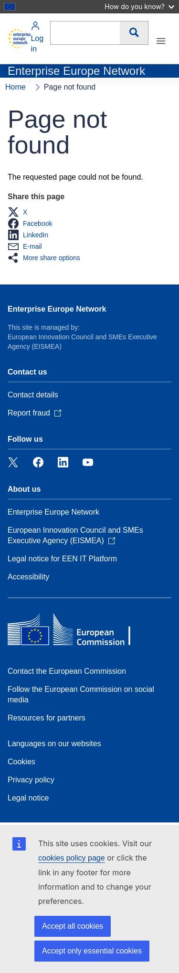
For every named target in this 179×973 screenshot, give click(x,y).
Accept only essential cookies (92, 951)
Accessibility (28, 577)
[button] (20, 212)
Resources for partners (46, 718)
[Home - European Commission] (19, 38)
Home (15, 87)
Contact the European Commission (67, 671)
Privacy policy (31, 780)
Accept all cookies (72, 926)
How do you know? (139, 6)
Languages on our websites (54, 744)
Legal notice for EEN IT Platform (62, 559)
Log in (37, 37)
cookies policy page (71, 858)
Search (134, 33)
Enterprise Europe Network (57, 309)
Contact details (33, 395)
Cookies (21, 762)
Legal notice (28, 798)
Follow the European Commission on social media (81, 694)
